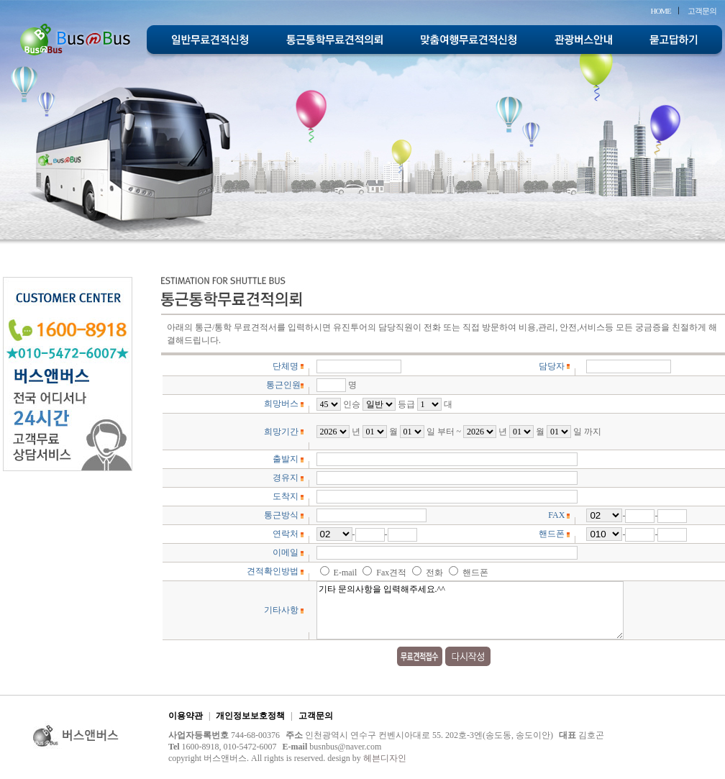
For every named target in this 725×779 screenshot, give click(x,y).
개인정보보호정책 (250, 716)
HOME (660, 10)
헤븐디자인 (384, 758)
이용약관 (185, 716)
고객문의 (702, 10)
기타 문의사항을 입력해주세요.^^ (470, 610)
